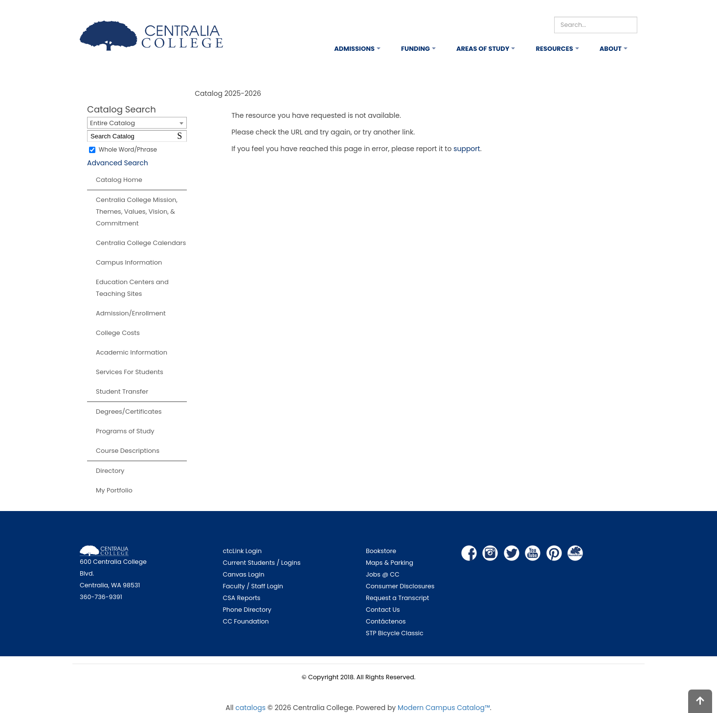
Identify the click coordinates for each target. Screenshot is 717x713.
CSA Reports (242, 598)
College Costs (118, 332)
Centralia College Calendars (141, 242)
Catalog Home (119, 179)
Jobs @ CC (383, 574)
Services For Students (129, 372)
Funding (415, 48)
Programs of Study (125, 431)
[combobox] (137, 123)
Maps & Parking (389, 562)
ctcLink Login (242, 551)
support (466, 149)
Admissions (354, 48)
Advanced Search (117, 163)
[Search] (595, 25)
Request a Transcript (397, 598)
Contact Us (383, 609)
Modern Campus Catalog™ (444, 708)
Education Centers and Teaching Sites (132, 287)
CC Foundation (246, 621)
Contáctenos (386, 621)
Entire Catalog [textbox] (112, 123)
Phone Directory (247, 609)
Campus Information (129, 262)
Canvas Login (244, 574)
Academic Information (131, 352)
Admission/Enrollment (131, 313)
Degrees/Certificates (129, 411)
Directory (110, 470)
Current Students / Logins (262, 562)
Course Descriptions (127, 450)
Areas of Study (483, 48)
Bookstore (381, 551)
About (611, 48)
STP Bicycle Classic (395, 633)
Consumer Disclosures (400, 586)
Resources (554, 48)
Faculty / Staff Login (253, 586)
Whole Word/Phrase (128, 149)
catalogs (250, 708)
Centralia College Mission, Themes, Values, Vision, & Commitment (137, 211)
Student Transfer (122, 391)
